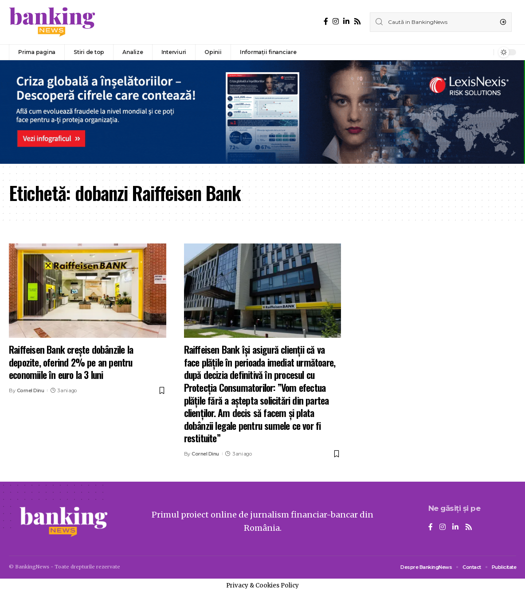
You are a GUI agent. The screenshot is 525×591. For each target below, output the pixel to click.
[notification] (484, 52)
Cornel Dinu (30, 390)
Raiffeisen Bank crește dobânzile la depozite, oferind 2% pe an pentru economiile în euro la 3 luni (71, 362)
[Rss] (357, 21)
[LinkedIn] (346, 21)
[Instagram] (335, 21)
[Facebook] (325, 21)
